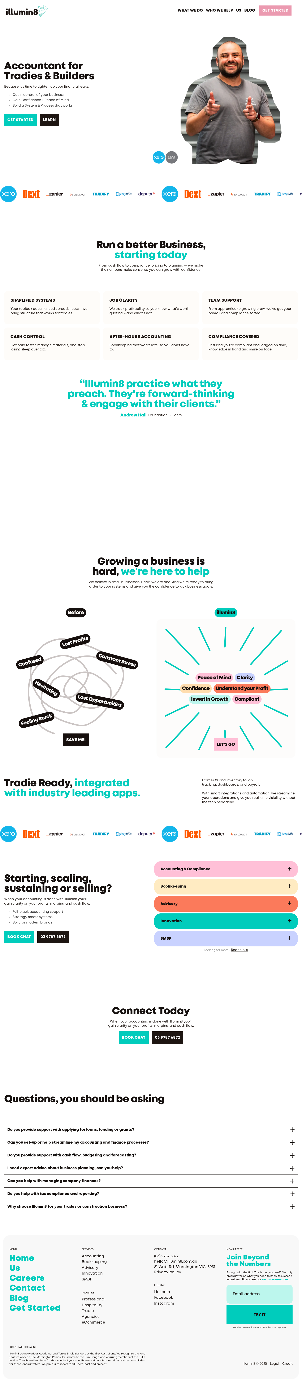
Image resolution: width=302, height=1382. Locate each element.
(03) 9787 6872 (166, 1256)
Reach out (239, 950)
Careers (26, 1278)
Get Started (35, 1308)
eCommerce (93, 1322)
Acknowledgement (22, 1347)
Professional (93, 1299)
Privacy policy (167, 1272)
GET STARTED (275, 10)
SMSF (87, 1279)
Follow (159, 1285)
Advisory (90, 1268)
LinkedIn (162, 1292)
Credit (287, 1363)
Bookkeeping (94, 1262)
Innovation (92, 1273)
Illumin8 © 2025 (255, 1363)
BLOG (249, 10)
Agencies (90, 1317)
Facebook (163, 1297)
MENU (13, 1249)
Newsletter (234, 1249)
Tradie (88, 1311)
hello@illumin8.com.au (175, 1261)
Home (21, 1258)
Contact (27, 1288)
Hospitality (92, 1305)
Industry (88, 1293)
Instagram (164, 1303)
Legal (274, 1363)
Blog (19, 1298)
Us (14, 1268)
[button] (190, 11)
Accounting (93, 1256)
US (238, 10)
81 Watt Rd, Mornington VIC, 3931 (184, 1267)
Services (88, 1249)
